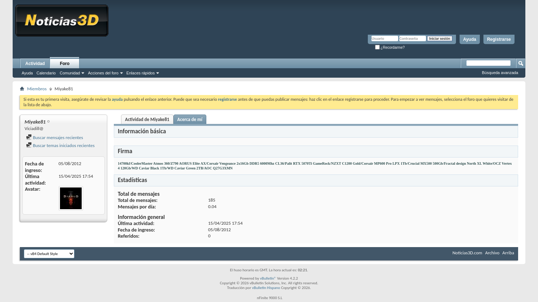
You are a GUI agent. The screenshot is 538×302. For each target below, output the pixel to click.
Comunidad (70, 73)
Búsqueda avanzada (500, 72)
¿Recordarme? (390, 47)
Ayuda (469, 39)
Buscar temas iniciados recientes (60, 145)
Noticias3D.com (467, 252)
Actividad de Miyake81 (147, 119)
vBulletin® (268, 278)
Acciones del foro (103, 73)
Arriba (508, 252)
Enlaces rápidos (140, 73)
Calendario (46, 73)
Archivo (492, 252)
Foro (65, 63)
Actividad (35, 63)
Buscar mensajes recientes (54, 137)
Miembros (37, 88)
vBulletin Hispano (266, 287)
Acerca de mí (189, 119)
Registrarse (499, 39)
